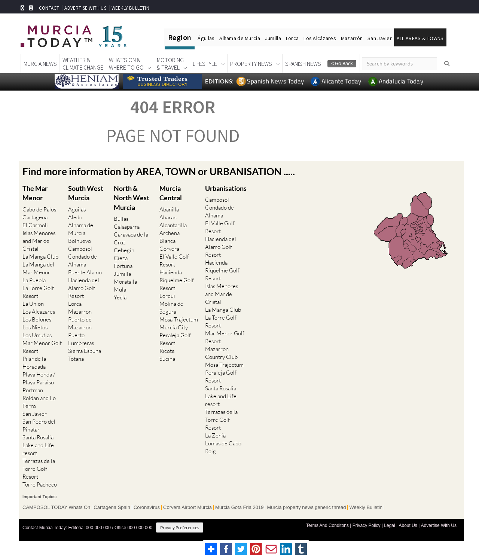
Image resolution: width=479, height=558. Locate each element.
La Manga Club (40, 256)
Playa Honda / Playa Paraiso (38, 378)
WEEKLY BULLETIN (130, 8)
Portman (32, 390)
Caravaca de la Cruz (131, 238)
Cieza (121, 258)
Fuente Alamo (85, 272)
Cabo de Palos (39, 209)
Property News (251, 63)
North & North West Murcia (131, 197)
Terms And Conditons (327, 525)
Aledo (75, 217)
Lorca (292, 38)
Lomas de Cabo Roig (223, 447)
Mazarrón (352, 38)
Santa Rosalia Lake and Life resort (38, 445)
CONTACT (49, 8)
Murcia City (173, 327)
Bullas (121, 218)
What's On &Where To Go (126, 63)
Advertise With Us (439, 525)
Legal (389, 525)
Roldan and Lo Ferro (39, 401)
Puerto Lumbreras (81, 339)
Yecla (120, 297)
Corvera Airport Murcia (187, 507)
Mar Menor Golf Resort (42, 346)
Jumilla (273, 38)
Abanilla (169, 209)
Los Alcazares (38, 311)
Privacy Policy (367, 525)
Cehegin (124, 250)
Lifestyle (205, 63)
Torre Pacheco (39, 484)
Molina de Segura (171, 307)
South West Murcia (85, 193)
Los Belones (36, 319)
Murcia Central (170, 193)
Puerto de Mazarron (80, 323)
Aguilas (77, 209)
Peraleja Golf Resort (175, 339)
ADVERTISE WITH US (85, 8)
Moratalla (125, 281)
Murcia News (40, 63)
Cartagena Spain (112, 507)
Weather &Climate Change (82, 63)
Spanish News (303, 63)
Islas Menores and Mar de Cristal (38, 240)
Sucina (167, 358)
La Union (33, 303)
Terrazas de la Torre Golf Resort (38, 468)
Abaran (168, 217)
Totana (76, 358)
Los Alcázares (319, 38)
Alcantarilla (173, 225)
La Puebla (34, 280)
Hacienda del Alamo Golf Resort (83, 288)
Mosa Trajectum (178, 319)
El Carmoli (35, 225)
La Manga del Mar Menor (38, 268)
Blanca (167, 240)
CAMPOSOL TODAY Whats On (56, 507)
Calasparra (127, 226)
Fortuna (123, 265)
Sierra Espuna (84, 350)
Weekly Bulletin (365, 507)
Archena (169, 233)
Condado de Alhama (82, 260)
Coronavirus (147, 507)
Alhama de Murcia (239, 38)
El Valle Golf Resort (174, 260)
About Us (408, 525)
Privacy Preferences (179, 527)
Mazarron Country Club (221, 352)
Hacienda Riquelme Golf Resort (176, 280)
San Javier (379, 38)
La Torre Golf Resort (38, 291)
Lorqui (167, 295)
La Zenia (215, 435)
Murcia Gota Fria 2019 (239, 507)
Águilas (206, 38)
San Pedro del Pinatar (38, 425)
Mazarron (80, 311)
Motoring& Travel (170, 63)
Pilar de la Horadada (34, 362)
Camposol (80, 248)
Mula (120, 289)
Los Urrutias (37, 335)
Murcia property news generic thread (306, 507)
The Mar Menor (35, 193)
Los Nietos (35, 327)
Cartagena (35, 217)
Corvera (169, 248)
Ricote (167, 350)
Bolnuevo (79, 240)
